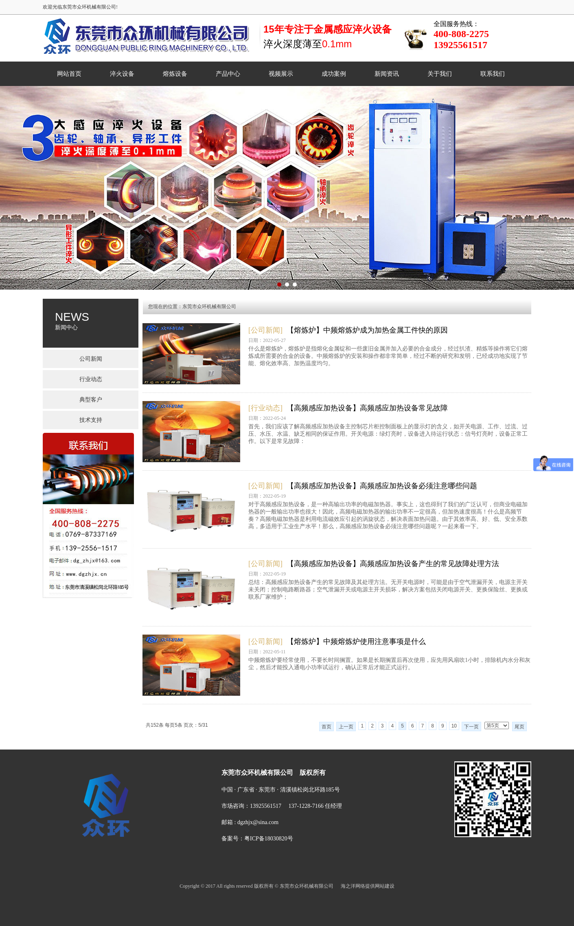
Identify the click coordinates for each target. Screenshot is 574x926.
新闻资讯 (387, 74)
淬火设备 (122, 74)
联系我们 (492, 74)
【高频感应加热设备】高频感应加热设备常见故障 (367, 408)
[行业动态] (265, 408)
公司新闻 (90, 359)
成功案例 (334, 74)
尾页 (519, 727)
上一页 (346, 727)
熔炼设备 (175, 74)
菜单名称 (200, 742)
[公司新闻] (265, 330)
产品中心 (228, 74)
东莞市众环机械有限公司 (209, 306)
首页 (326, 727)
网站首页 (69, 74)
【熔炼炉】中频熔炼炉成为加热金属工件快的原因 (367, 330)
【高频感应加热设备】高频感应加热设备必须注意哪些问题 (382, 486)
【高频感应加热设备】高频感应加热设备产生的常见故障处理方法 (393, 564)
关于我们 (439, 74)
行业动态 (90, 379)
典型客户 (90, 400)
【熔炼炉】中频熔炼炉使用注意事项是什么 (356, 641)
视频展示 (281, 74)
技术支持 (90, 420)
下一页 (471, 727)
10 (454, 726)
